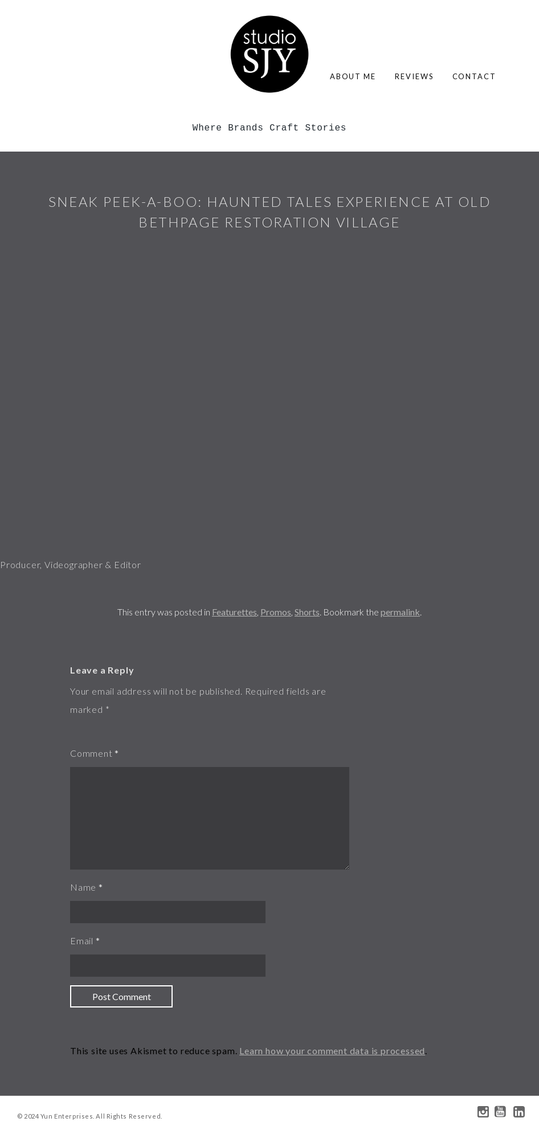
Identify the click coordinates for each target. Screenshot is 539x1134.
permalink (400, 611)
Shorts (307, 611)
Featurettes (234, 611)
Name (83, 887)
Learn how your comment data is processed (332, 1050)
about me (353, 76)
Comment (91, 753)
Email (81, 940)
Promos (275, 611)
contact (474, 76)
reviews (414, 76)
